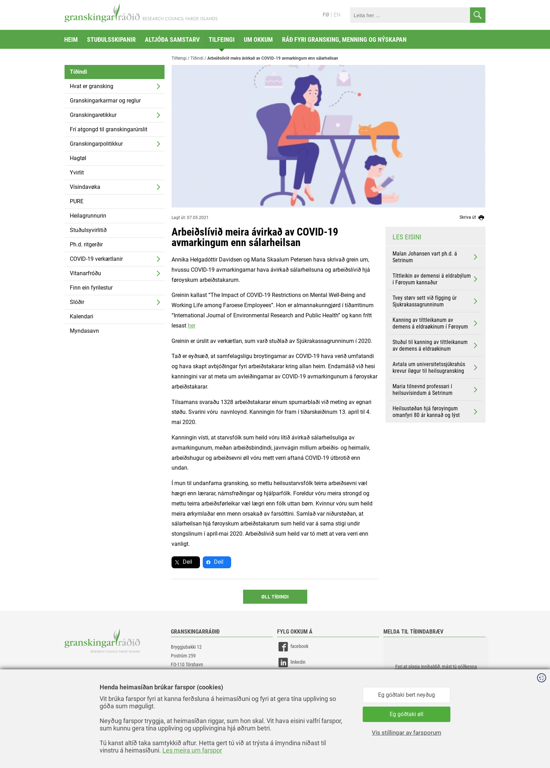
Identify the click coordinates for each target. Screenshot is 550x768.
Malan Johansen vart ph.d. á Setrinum (436, 257)
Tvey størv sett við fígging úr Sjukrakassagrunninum (436, 301)
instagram (293, 678)
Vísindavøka (85, 187)
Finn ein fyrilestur (91, 287)
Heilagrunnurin (88, 215)
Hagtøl (78, 158)
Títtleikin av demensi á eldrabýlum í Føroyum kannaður (436, 279)
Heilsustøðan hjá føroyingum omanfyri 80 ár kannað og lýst (436, 411)
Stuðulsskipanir (111, 39)
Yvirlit (77, 172)
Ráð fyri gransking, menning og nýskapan (344, 39)
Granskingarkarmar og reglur (105, 100)
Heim (71, 39)
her (191, 325)
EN (337, 14)
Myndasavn (84, 330)
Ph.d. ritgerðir (86, 244)
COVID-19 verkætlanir (96, 259)
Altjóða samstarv (172, 39)
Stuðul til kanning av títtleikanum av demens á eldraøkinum (436, 345)
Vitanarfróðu (85, 273)
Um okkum (258, 39)
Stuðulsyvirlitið (88, 230)
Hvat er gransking (91, 86)
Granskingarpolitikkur (96, 143)
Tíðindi (78, 71)
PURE (76, 201)
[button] (436, 672)
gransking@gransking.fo (194, 685)
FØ (326, 14)
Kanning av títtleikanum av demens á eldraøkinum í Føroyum (436, 323)
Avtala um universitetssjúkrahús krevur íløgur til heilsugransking (436, 367)
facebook (292, 647)
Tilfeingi (222, 39)
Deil (187, 561)
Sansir (480, 747)
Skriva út (472, 217)
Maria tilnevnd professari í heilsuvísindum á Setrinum (436, 389)
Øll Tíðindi (275, 597)
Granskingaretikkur (93, 115)
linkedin (291, 662)
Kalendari (81, 316)
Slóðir (77, 302)
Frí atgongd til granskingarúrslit (108, 129)
